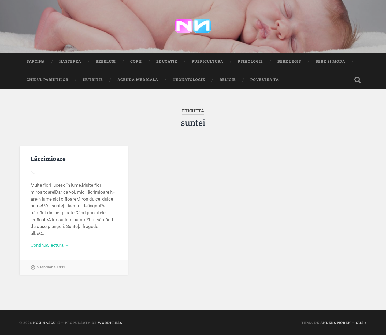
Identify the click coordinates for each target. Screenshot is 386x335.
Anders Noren (335, 323)
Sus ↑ (361, 323)
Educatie (166, 61)
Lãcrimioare (48, 158)
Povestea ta (264, 79)
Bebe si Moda (330, 61)
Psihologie (250, 61)
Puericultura (207, 61)
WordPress (110, 323)
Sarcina (36, 61)
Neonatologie (189, 79)
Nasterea (70, 61)
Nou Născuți (46, 323)
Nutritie (93, 79)
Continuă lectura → (50, 245)
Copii (136, 61)
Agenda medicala (137, 79)
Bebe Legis (289, 61)
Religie (228, 79)
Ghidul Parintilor (47, 79)
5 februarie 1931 (51, 267)
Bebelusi (106, 61)
